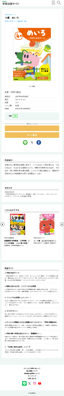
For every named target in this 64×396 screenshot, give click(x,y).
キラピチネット (12, 311)
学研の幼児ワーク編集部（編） (16, 21)
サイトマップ (32, 376)
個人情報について (32, 371)
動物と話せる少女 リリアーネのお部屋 (21, 286)
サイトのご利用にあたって (32, 368)
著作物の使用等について (32, 373)
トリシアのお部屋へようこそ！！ (18, 297)
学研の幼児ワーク (10, 14)
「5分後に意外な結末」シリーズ (18, 347)
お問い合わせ (32, 378)
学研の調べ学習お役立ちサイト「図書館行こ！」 (24, 333)
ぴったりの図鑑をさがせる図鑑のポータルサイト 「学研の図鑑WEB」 (32, 322)
